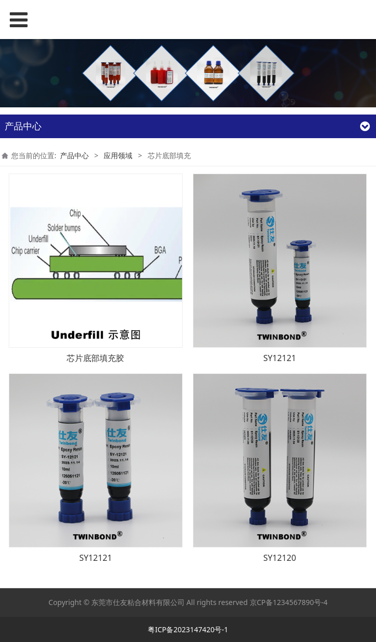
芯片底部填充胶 (95, 358)
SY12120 (279, 557)
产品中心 (74, 155)
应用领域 (118, 155)
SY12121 (279, 358)
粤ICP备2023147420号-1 (188, 629)
